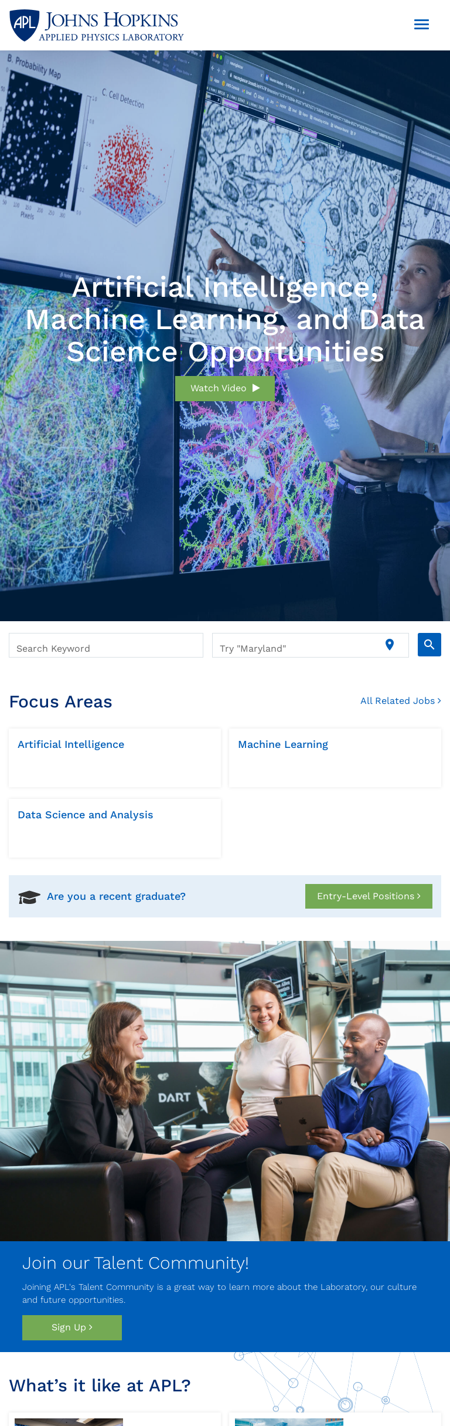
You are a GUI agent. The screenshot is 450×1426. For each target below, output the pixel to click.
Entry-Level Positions (369, 896)
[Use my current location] (389, 645)
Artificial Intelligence (71, 744)
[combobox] (106, 645)
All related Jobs (400, 701)
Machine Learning (283, 744)
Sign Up (72, 1327)
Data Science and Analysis (86, 814)
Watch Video (225, 388)
